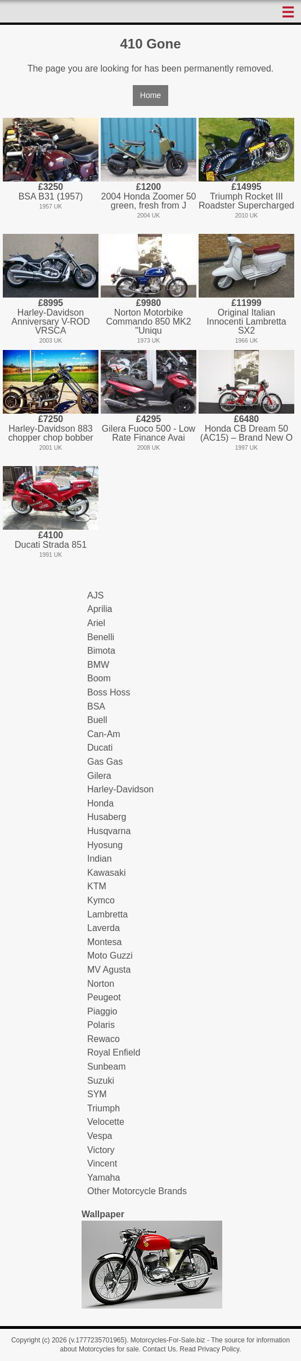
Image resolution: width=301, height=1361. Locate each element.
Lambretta (107, 914)
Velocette (105, 1122)
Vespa (99, 1136)
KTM (96, 886)
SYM (97, 1094)
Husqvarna (109, 831)
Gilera (99, 776)
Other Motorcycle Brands (137, 1191)
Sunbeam (106, 1066)
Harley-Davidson (120, 789)
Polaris (101, 1025)
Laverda (103, 928)
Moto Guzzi (110, 955)
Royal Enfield (113, 1052)
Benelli (100, 637)
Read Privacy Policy (209, 1349)
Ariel (96, 623)
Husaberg (106, 817)
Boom (99, 678)
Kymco (101, 900)
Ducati (100, 747)
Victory (101, 1150)
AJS (95, 595)
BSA (96, 706)
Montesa (104, 942)
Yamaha (103, 1177)
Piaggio (102, 1011)
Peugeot (104, 997)
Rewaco (103, 1039)
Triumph (103, 1108)
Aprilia (99, 609)
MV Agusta (109, 969)
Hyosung (105, 845)
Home (150, 95)
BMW (98, 665)
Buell (97, 720)
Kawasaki (106, 872)
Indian (99, 858)
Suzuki (100, 1080)
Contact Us (159, 1349)
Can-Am (103, 734)
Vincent (102, 1163)
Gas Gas (105, 761)
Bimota (101, 650)
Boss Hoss (108, 692)
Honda (100, 803)
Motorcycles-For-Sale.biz (168, 1340)
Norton (100, 983)
